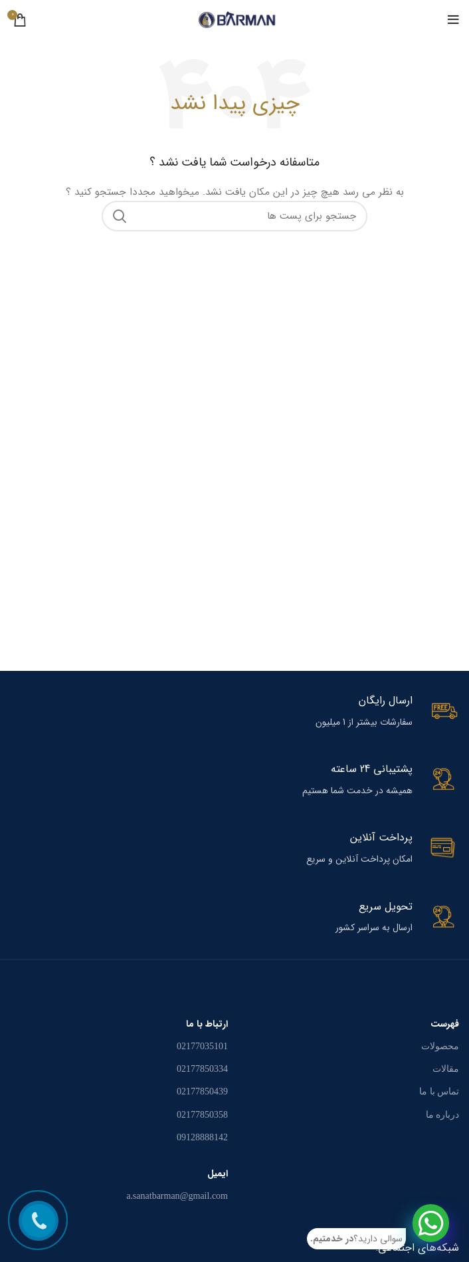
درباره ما (443, 1115)
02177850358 (202, 1115)
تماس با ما (439, 1091)
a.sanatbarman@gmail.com (177, 1196)
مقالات (445, 1069)
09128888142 (202, 1137)
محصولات (440, 1046)
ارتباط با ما (207, 1024)
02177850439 (202, 1091)
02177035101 (202, 1046)
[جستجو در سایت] (234, 216)
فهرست (444, 1024)
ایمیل (217, 1173)
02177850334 (202, 1069)
